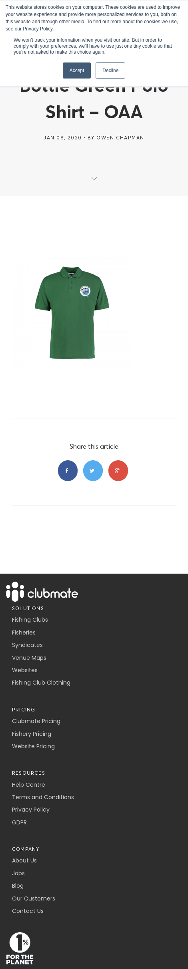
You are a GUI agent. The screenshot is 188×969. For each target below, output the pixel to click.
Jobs (18, 873)
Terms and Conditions (43, 797)
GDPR (19, 822)
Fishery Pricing (31, 734)
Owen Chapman (120, 138)
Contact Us (28, 911)
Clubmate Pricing (36, 721)
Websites (25, 670)
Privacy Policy (31, 810)
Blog (18, 886)
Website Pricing (33, 746)
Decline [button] (110, 70)
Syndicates (27, 645)
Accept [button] (77, 70)
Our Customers (33, 898)
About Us (24, 860)
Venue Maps (29, 658)
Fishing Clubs (30, 620)
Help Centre (28, 785)
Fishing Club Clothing (41, 683)
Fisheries (24, 633)
